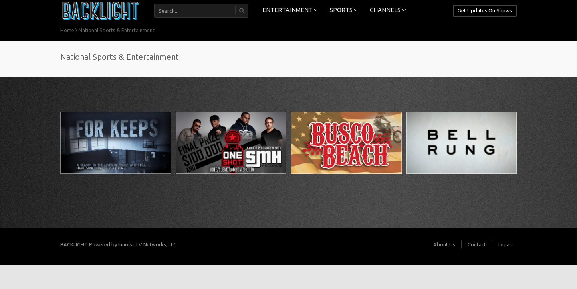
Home (67, 30)
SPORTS (344, 9)
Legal (504, 244)
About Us (444, 244)
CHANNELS (388, 9)
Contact (477, 244)
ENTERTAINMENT (290, 9)
